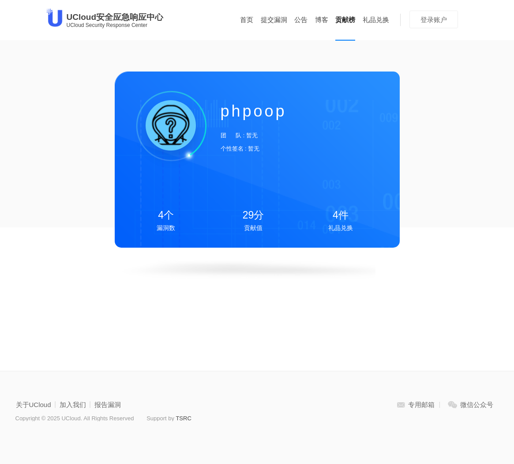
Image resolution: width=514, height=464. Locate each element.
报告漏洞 (107, 404)
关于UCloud (33, 404)
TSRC (183, 418)
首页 (246, 19)
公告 (301, 19)
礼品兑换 (376, 19)
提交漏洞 (274, 19)
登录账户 (433, 19)
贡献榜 (345, 19)
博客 (321, 19)
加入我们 (73, 404)
